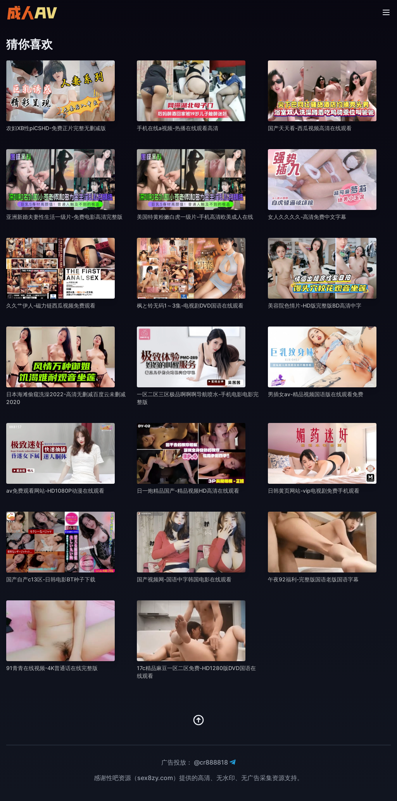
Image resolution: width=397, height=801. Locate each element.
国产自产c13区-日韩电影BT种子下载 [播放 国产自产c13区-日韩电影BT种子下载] (50, 579)
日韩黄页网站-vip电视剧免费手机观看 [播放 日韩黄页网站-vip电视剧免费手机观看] (313, 490)
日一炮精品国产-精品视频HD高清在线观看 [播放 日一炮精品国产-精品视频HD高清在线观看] (188, 490)
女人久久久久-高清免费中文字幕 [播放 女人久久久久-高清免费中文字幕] (307, 216)
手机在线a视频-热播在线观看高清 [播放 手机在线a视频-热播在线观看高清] (177, 128)
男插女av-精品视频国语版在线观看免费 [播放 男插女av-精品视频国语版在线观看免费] (315, 394)
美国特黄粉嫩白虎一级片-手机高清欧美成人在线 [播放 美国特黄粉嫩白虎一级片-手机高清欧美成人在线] (195, 216)
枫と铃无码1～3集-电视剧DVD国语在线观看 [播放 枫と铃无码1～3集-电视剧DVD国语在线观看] (190, 305)
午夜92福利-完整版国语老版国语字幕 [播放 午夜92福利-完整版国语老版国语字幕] (313, 579)
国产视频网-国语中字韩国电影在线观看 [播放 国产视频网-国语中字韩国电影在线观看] (184, 579)
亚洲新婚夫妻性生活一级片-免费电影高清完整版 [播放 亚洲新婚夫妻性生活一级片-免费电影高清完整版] (64, 216)
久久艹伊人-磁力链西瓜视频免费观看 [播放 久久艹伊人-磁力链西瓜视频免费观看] (50, 305)
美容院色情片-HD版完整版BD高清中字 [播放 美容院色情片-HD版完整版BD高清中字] (314, 305)
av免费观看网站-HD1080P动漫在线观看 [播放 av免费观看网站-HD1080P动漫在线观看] (55, 490)
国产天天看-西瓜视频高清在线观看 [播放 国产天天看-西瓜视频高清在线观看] (310, 128)
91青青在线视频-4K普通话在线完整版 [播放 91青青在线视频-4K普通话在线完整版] (52, 668)
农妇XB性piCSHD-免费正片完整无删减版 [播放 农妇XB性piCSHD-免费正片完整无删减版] (56, 128)
